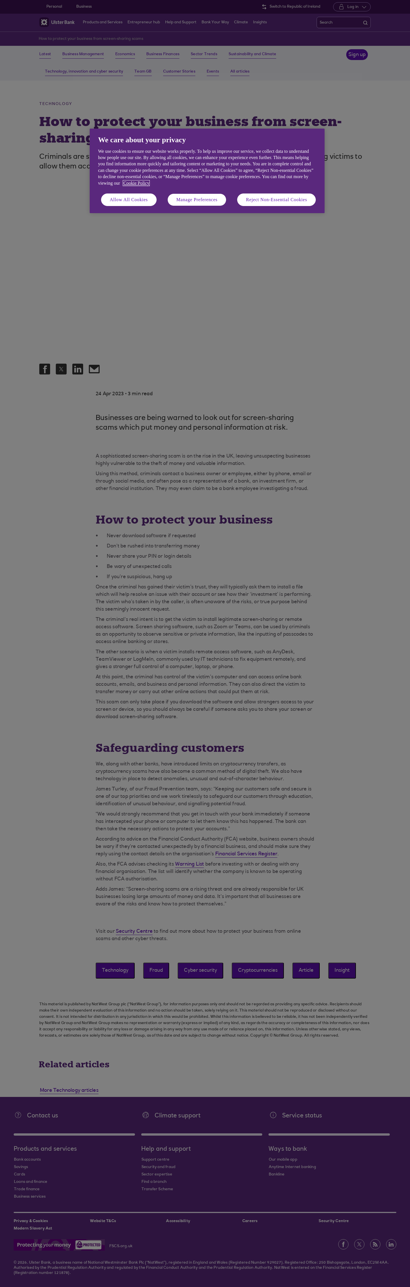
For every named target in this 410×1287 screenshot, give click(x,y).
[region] (207, 171)
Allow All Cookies (129, 199)
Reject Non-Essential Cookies (276, 199)
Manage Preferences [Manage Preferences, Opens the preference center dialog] (197, 199)
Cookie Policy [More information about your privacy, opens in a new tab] (136, 183)
